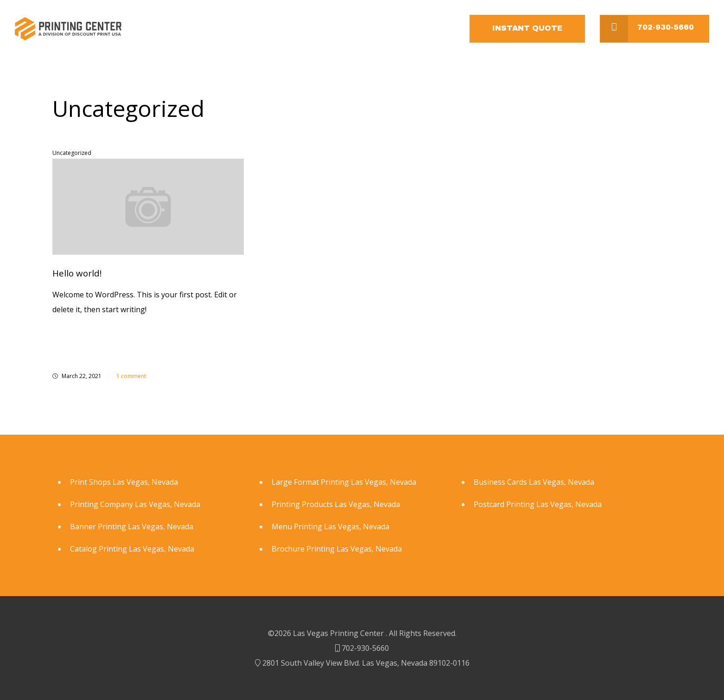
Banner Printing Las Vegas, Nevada (131, 526)
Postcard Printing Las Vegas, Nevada (538, 504)
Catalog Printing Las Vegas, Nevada (132, 549)
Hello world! (77, 273)
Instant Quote (527, 28)
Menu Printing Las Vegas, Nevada (330, 526)
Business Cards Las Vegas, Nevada (534, 482)
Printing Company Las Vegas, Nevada (135, 504)
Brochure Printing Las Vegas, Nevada (337, 549)
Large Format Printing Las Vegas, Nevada (344, 482)
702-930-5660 (647, 29)
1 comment (130, 376)
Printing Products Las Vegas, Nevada (336, 504)
